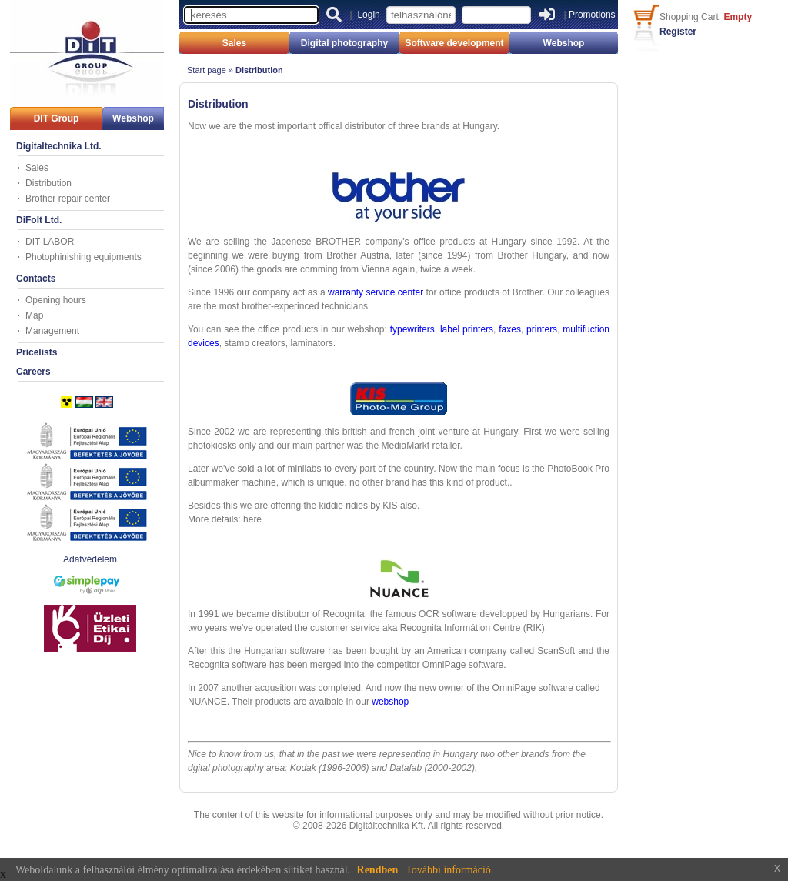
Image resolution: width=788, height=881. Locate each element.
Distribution (48, 183)
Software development (454, 43)
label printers (466, 329)
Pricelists (36, 352)
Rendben (378, 870)
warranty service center (375, 292)
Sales (36, 167)
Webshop (133, 118)
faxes (510, 329)
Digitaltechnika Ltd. (59, 146)
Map (34, 315)
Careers (33, 371)
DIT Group (56, 118)
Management (52, 330)
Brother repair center (67, 198)
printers (541, 329)
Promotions (592, 14)
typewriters (412, 329)
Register (677, 31)
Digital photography (344, 43)
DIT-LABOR (49, 241)
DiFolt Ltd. (39, 220)
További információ (448, 870)
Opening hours (55, 300)
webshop (390, 701)
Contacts (35, 278)
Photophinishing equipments (83, 257)
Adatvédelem (90, 559)
